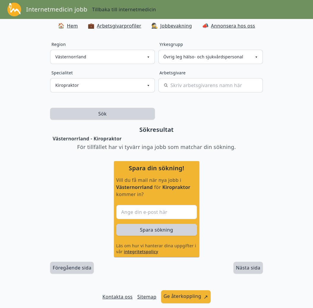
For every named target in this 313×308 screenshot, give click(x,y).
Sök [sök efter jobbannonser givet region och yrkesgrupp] (102, 113)
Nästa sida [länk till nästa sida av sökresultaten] (248, 267)
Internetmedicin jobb (56, 9)
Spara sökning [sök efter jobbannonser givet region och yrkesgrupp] (156, 230)
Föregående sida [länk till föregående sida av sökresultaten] (72, 267)
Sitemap (146, 296)
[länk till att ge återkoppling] (186, 296)
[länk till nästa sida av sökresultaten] (248, 268)
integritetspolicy (141, 251)
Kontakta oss (117, 296)
